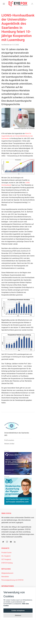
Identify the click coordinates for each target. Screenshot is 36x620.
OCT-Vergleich (6, 559)
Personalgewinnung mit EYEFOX (12, 580)
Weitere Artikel (9, 444)
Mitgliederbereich (7, 573)
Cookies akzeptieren (18, 610)
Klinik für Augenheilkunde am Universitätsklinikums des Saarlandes (17, 136)
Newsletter (5, 576)
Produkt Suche (6, 552)
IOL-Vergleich (5, 556)
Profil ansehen (9, 440)
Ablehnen (18, 615)
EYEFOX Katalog (7, 563)
